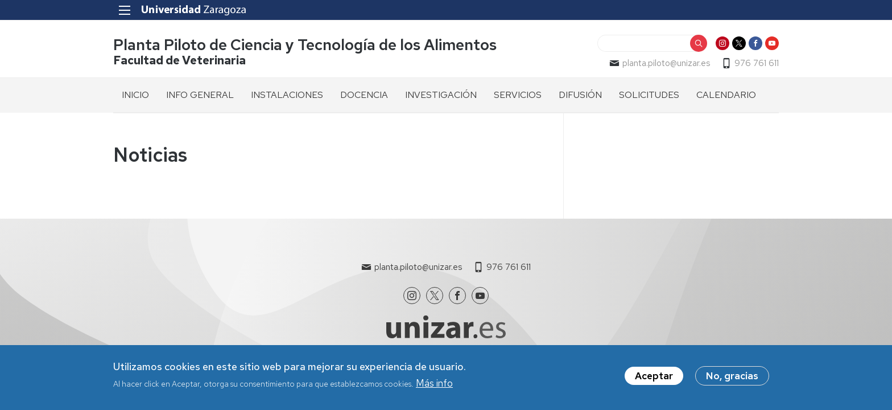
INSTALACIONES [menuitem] (287, 95)
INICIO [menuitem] (135, 95)
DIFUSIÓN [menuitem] (580, 95)
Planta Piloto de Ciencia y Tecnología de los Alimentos (305, 45)
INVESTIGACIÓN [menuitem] (441, 95)
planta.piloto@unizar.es (666, 63)
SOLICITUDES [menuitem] (649, 95)
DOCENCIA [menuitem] (364, 95)
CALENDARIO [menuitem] (726, 95)
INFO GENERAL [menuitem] (200, 95)
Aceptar (654, 378)
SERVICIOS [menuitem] (518, 95)
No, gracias (732, 378)
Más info (434, 386)
